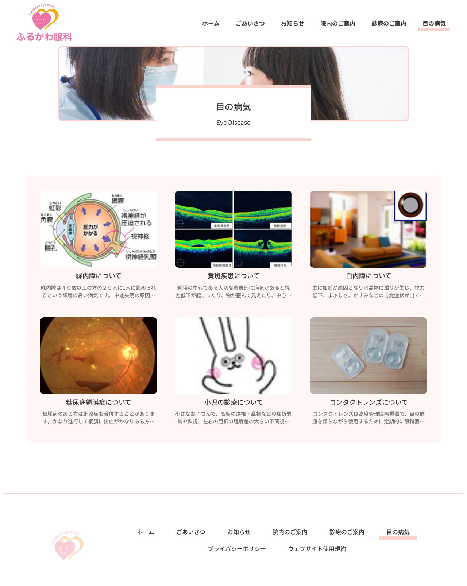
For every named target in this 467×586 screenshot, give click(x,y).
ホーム (211, 23)
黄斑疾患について (234, 277)
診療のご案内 (388, 23)
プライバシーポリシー (237, 548)
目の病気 (434, 23)
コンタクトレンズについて (368, 403)
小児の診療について (233, 403)
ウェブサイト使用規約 (317, 548)
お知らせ (292, 23)
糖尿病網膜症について (98, 403)
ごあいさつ (250, 23)
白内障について (368, 277)
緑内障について (98, 277)
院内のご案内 (337, 23)
